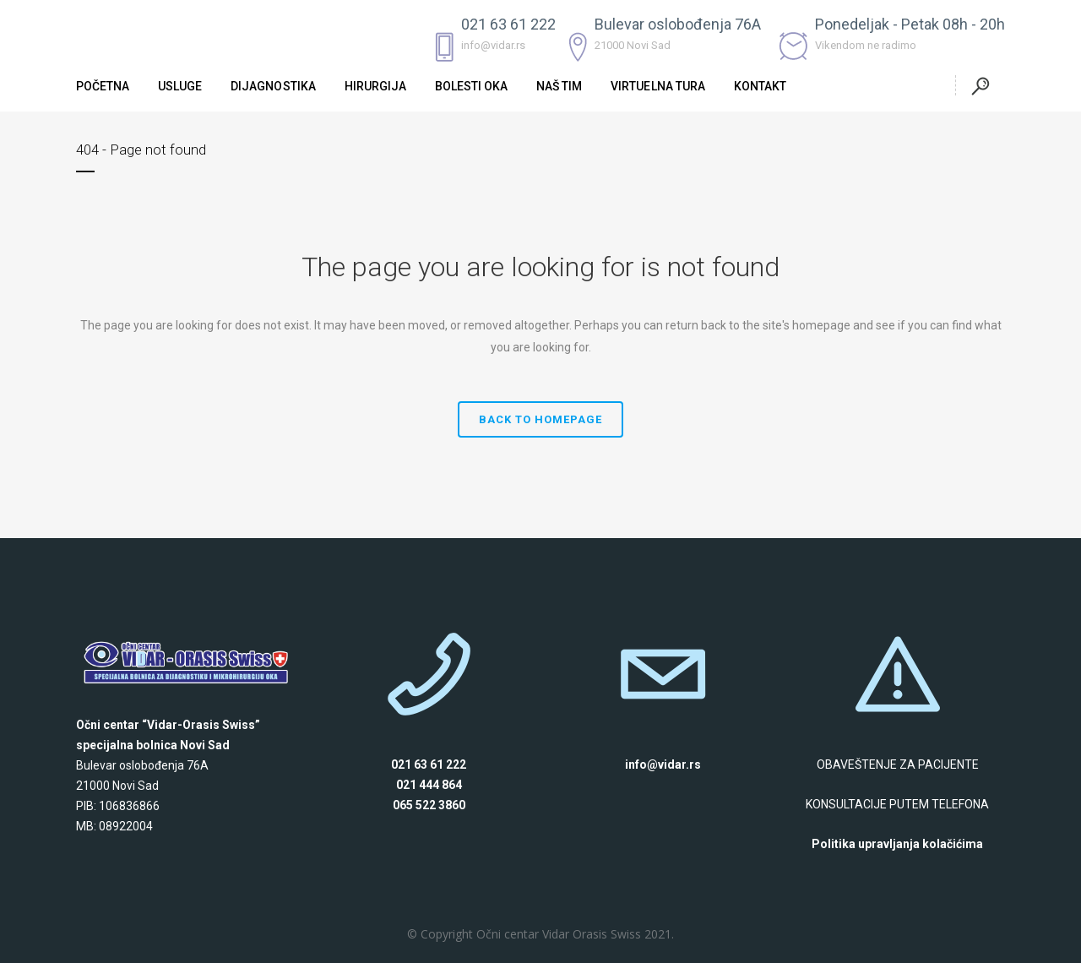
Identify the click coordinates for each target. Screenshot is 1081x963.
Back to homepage (540, 419)
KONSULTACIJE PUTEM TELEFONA (897, 804)
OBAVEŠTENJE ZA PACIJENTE (898, 764)
